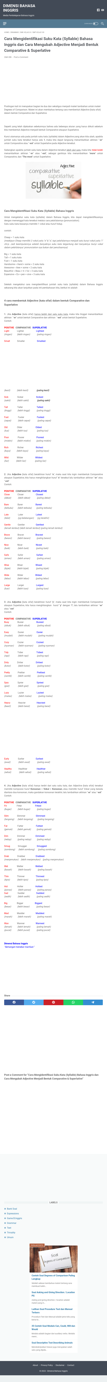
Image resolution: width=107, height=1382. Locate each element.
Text (9, 1233)
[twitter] (34, 1000)
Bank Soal (12, 1214)
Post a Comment (21, 54)
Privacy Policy (47, 1372)
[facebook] (14, 1000)
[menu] (7, 20)
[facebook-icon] (97, 8)
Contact (70, 1372)
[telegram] (93, 1000)
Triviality (11, 1238)
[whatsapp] (73, 1000)
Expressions (13, 1219)
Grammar (11, 1228)
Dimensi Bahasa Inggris (20, 5)
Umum (10, 1242)
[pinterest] (53, 1000)
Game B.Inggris (14, 1223)
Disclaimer (60, 1372)
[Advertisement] (53, 79)
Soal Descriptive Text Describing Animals (52, 1348)
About (35, 1372)
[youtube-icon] (101, 8)
